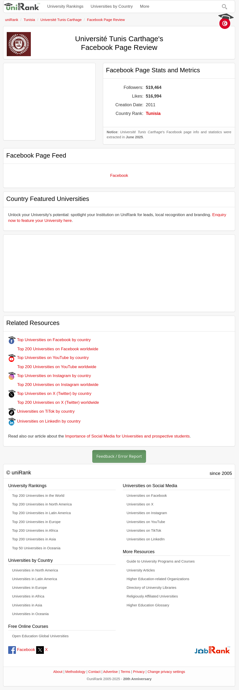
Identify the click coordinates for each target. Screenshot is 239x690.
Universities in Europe (29, 588)
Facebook (119, 175)
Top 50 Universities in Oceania (36, 548)
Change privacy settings (166, 672)
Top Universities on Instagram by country (49, 375)
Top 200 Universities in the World (38, 496)
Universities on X (140, 504)
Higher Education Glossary (148, 605)
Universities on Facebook (147, 496)
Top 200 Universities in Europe (36, 522)
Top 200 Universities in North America (42, 504)
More (144, 6)
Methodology (75, 672)
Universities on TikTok (144, 530)
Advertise (110, 672)
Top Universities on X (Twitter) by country (49, 393)
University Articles (141, 570)
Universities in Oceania (30, 614)
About (57, 672)
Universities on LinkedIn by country (44, 421)
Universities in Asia (27, 605)
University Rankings (65, 6)
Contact (94, 672)
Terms (125, 672)
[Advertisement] (49, 101)
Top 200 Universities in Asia (34, 539)
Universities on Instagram (147, 513)
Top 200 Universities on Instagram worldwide (53, 384)
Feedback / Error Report (119, 456)
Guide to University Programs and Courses (161, 561)
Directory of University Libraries (151, 588)
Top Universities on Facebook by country (49, 340)
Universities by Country (112, 6)
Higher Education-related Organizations (158, 579)
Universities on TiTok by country (41, 411)
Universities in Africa (28, 596)
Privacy (139, 672)
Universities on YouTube (146, 522)
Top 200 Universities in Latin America (41, 513)
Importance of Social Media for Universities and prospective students (127, 436)
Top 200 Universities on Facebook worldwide (53, 349)
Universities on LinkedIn (146, 539)
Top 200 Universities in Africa (35, 530)
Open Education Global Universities (40, 636)
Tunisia (153, 113)
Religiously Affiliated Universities (152, 596)
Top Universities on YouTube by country (48, 357)
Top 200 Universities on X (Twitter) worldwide (53, 402)
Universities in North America (35, 570)
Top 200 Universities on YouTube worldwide (52, 367)
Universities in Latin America (34, 579)
